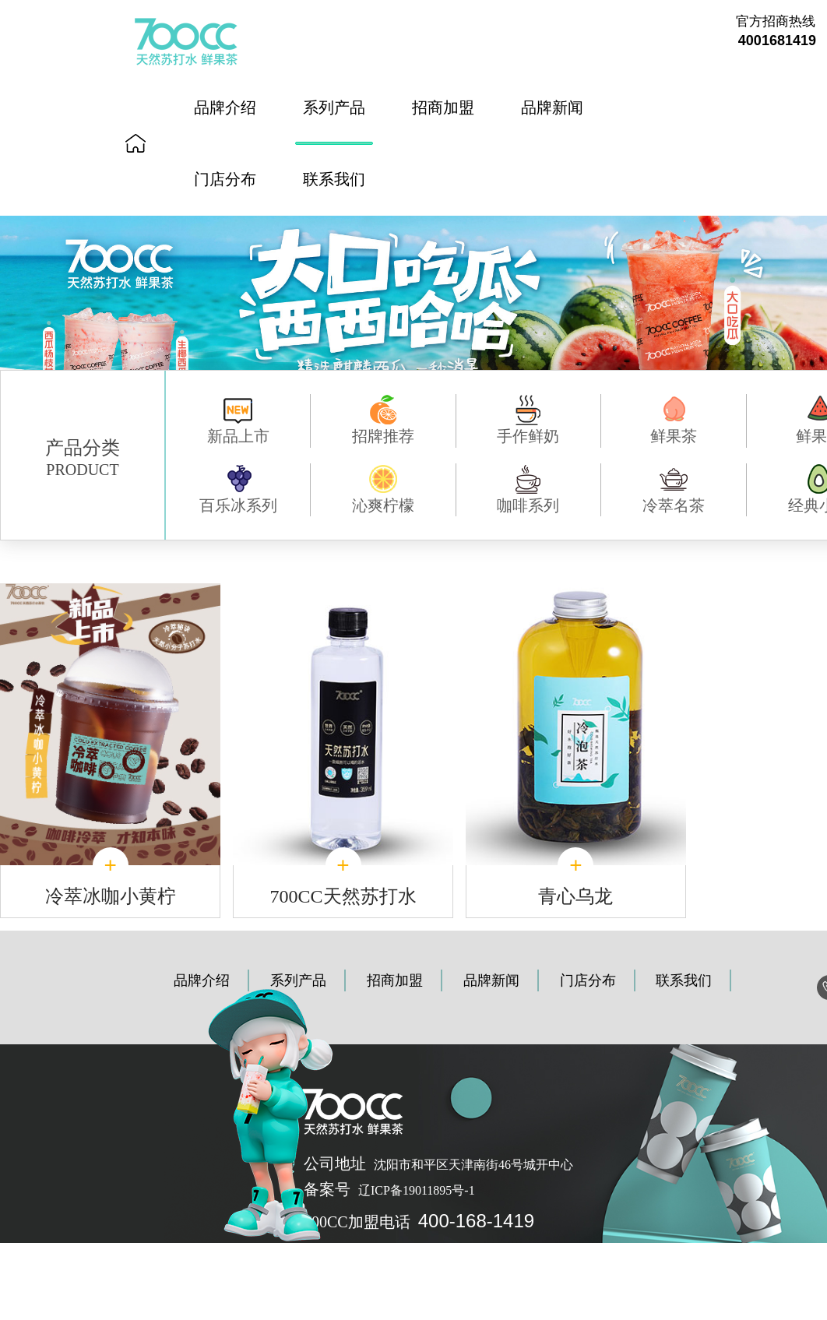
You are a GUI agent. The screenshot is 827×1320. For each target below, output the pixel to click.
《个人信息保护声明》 (342, 1251)
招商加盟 (443, 107)
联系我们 (334, 179)
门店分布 (225, 179)
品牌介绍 (225, 107)
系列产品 (334, 107)
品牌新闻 (552, 107)
